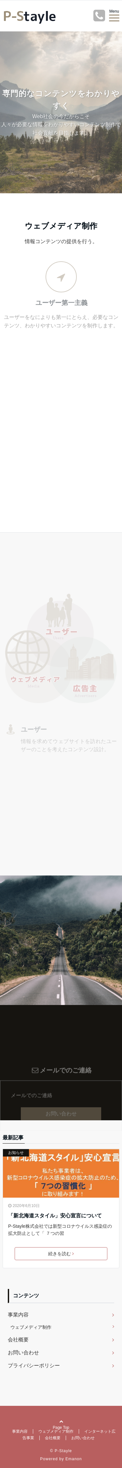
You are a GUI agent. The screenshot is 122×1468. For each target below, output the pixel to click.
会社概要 (18, 1339)
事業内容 (18, 1314)
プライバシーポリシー (34, 1365)
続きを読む (61, 1253)
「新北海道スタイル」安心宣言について (55, 1215)
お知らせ (16, 1152)
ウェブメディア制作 (30, 1327)
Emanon (73, 1459)
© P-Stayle (61, 1451)
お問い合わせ (61, 1131)
